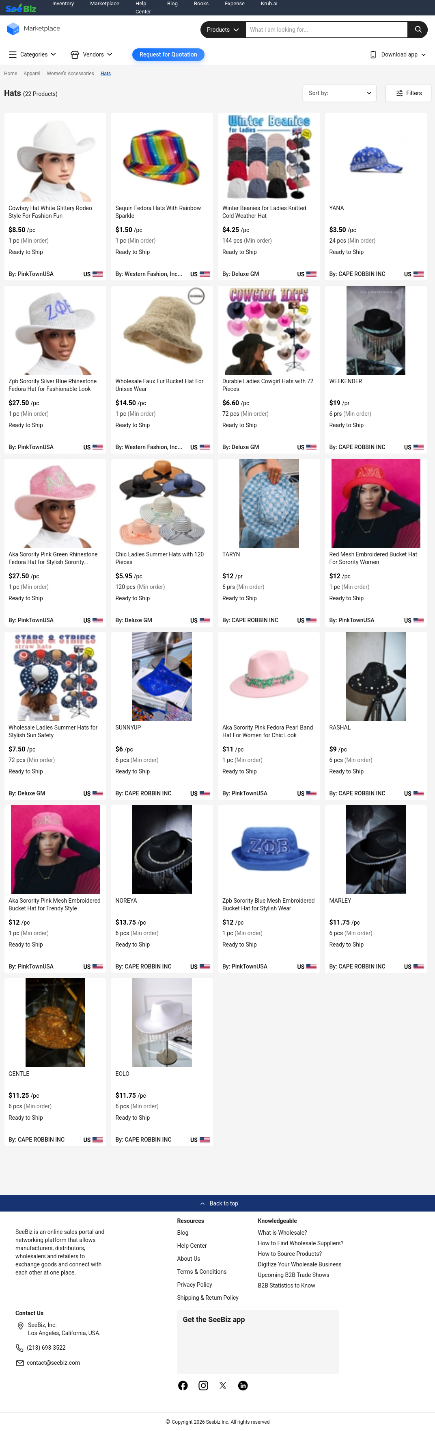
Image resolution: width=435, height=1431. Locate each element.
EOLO (122, 1074)
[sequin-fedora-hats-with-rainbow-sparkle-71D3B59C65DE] (162, 157)
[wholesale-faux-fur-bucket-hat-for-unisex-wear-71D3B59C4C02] (162, 330)
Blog (182, 1232)
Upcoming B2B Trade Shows (293, 1275)
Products (224, 30)
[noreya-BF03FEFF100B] (162, 849)
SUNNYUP (128, 727)
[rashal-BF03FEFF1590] (375, 676)
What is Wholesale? (282, 1232)
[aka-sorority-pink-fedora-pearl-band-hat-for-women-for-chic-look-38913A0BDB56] (269, 676)
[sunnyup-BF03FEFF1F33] (162, 676)
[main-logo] (33, 35)
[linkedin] (243, 1386)
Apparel (32, 73)
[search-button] (417, 29)
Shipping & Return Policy (208, 1297)
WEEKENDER (345, 381)
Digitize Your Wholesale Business (300, 1264)
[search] (337, 29)
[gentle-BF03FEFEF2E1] (55, 1022)
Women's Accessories (70, 73)
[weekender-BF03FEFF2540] (375, 330)
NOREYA (126, 900)
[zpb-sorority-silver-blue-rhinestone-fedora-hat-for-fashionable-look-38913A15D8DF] (55, 330)
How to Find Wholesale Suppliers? (301, 1243)
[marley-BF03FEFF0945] (375, 849)
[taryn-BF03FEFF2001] (269, 503)
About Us (188, 1258)
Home (10, 73)
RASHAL (340, 727)
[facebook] (183, 1386)
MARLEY (340, 900)
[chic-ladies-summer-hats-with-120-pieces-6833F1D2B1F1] (162, 503)
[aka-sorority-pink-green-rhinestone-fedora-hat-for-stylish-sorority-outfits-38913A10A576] (55, 503)
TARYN (231, 554)
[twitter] (223, 1386)
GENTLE (19, 1074)
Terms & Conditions (201, 1271)
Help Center (192, 1245)
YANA (336, 208)
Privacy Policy (194, 1284)
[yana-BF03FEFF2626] (375, 157)
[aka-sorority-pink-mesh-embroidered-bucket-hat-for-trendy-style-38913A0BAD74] (55, 849)
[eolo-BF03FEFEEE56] (162, 1022)
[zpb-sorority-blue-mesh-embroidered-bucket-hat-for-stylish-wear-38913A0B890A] (269, 849)
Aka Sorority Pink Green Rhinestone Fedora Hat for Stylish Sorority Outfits (53, 562)
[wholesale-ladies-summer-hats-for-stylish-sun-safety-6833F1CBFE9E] (55, 676)
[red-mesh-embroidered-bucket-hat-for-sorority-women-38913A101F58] (375, 503)
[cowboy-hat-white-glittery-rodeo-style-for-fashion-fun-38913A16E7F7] (55, 157)
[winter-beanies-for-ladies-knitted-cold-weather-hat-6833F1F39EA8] (269, 157)
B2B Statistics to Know (286, 1285)
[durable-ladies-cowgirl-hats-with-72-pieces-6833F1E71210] (269, 330)
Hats (106, 73)
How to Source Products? (290, 1254)
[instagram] (203, 1386)
